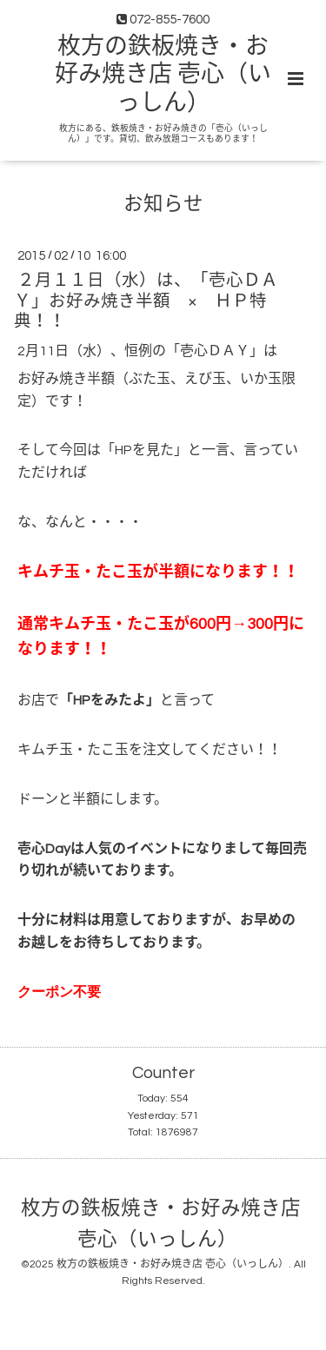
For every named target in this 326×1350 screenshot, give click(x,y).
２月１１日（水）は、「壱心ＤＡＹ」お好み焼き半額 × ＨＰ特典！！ (146, 301)
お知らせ (163, 205)
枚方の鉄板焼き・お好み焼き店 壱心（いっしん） (163, 75)
